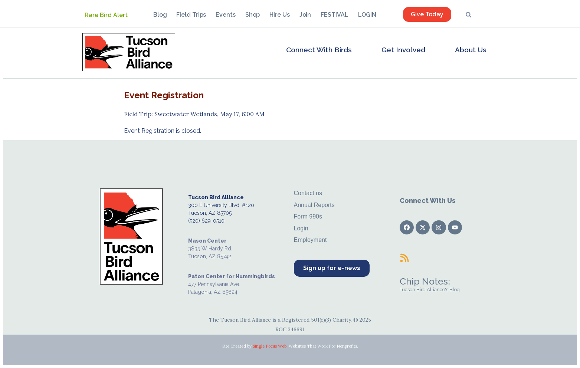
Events (225, 14)
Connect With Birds (319, 50)
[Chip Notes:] (404, 258)
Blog (160, 14)
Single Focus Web (269, 346)
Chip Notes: (425, 281)
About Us (470, 50)
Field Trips (191, 14)
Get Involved (403, 50)
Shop (252, 14)
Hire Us (279, 14)
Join (305, 14)
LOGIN (367, 14)
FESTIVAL (334, 14)
